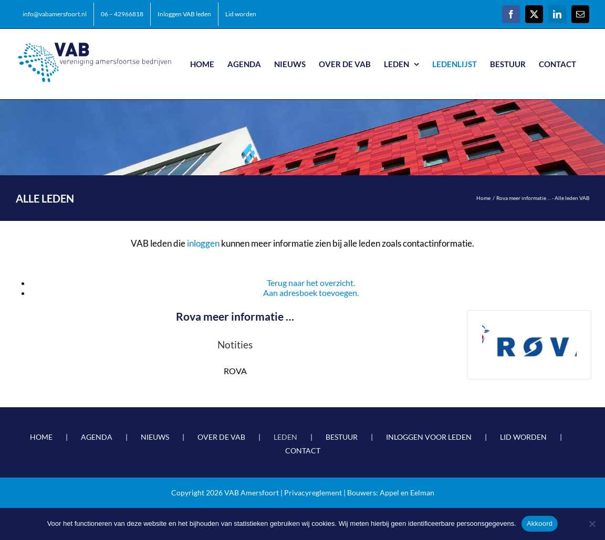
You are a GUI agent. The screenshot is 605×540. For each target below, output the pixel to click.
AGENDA (96, 436)
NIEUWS (155, 436)
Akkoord (539, 523)
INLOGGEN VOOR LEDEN (429, 436)
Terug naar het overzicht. (311, 283)
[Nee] (592, 523)
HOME (41, 436)
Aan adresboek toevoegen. (311, 293)
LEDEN (285, 436)
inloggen (203, 243)
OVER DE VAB (221, 436)
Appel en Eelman (407, 492)
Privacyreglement (313, 492)
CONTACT (302, 450)
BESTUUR (342, 436)
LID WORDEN (523, 436)
